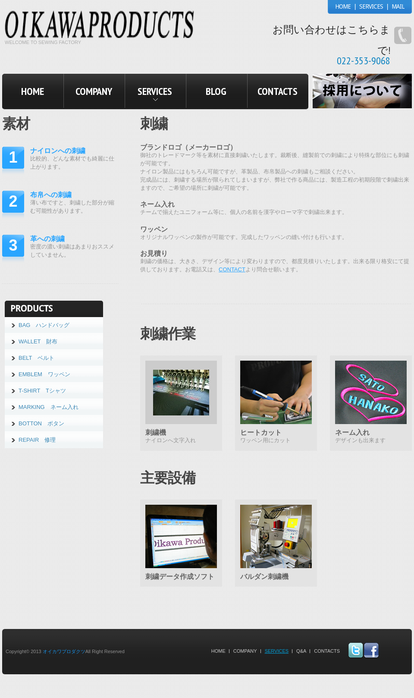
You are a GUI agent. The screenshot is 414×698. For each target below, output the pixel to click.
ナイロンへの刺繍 (57, 150)
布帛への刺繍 (51, 194)
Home (218, 651)
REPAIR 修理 (37, 440)
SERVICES (371, 6)
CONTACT (232, 269)
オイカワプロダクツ (64, 651)
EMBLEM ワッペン (44, 374)
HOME (343, 6)
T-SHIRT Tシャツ (42, 390)
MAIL (398, 6)
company (245, 651)
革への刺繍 (47, 238)
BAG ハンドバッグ (44, 325)
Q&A (301, 651)
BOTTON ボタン (41, 423)
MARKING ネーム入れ (48, 407)
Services (277, 651)
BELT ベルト (36, 358)
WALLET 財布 (38, 341)
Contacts (327, 651)
